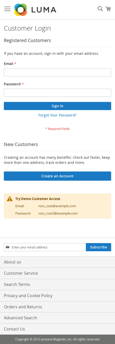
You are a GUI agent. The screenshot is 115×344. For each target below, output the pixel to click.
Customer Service (21, 273)
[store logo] (35, 10)
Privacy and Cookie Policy (28, 295)
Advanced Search (20, 318)
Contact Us (14, 329)
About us (12, 262)
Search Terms (17, 284)
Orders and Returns (23, 307)
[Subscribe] (98, 247)
